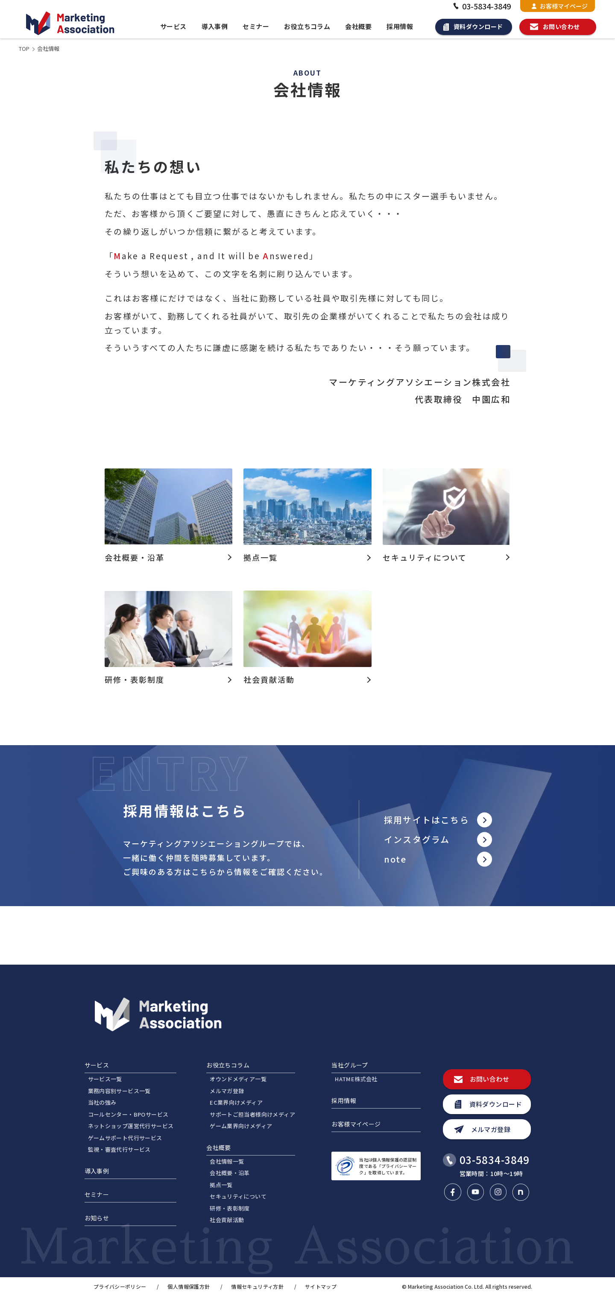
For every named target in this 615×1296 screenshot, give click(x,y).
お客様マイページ (560, 6)
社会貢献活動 (227, 1220)
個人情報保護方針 (188, 1286)
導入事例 (215, 26)
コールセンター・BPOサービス (128, 1114)
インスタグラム (417, 839)
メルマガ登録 (227, 1091)
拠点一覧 (221, 1185)
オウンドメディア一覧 (238, 1079)
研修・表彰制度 (230, 1208)
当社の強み (102, 1102)
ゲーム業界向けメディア (241, 1126)
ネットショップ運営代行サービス (131, 1126)
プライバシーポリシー (120, 1286)
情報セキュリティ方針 (257, 1286)
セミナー (256, 26)
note (395, 859)
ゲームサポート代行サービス (125, 1138)
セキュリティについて (238, 1196)
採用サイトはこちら (426, 819)
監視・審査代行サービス (119, 1149)
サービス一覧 (105, 1079)
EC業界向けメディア (236, 1102)
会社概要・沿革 (230, 1173)
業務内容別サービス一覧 (119, 1091)
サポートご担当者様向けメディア (252, 1114)
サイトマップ (321, 1286)
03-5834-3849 (481, 6)
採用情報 (400, 26)
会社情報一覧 (227, 1161)
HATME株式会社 (356, 1079)
